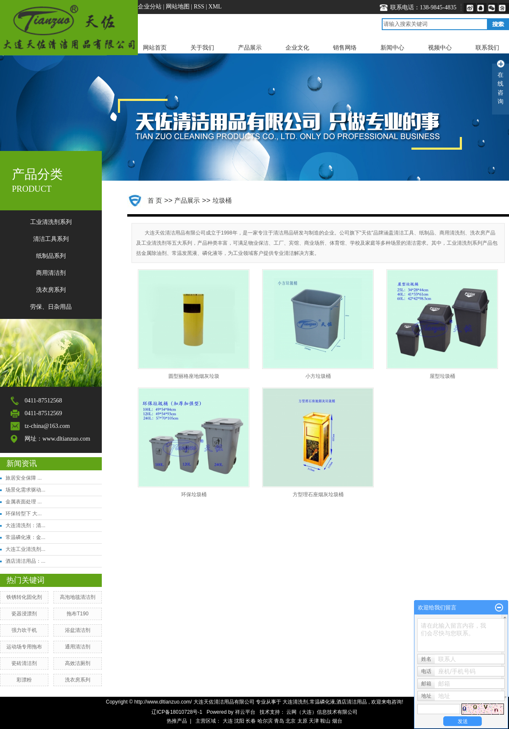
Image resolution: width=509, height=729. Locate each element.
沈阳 (239, 721)
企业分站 (150, 6)
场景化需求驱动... (25, 490)
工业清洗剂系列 (51, 222)
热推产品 (177, 721)
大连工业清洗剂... (25, 549)
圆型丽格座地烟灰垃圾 (193, 376)
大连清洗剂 (295, 702)
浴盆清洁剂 (77, 630)
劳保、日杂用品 (51, 307)
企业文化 (297, 47)
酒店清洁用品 (351, 702)
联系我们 (487, 47)
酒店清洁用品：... (25, 561)
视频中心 (440, 47)
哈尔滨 (265, 721)
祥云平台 (245, 712)
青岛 (279, 721)
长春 (251, 721)
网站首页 (155, 47)
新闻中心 (392, 47)
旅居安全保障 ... (24, 478)
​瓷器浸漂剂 (24, 614)
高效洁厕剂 (77, 663)
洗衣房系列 (51, 290)
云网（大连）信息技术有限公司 (322, 712)
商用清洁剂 (51, 273)
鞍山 (325, 721)
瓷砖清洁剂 (24, 663)
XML (214, 6)
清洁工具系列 (51, 239)
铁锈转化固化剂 (24, 597)
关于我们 (202, 47)
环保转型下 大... (24, 514)
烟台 (337, 721)
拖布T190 (77, 614)
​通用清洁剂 (77, 647)
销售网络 (345, 47)
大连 (228, 721)
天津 (314, 721)
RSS (199, 6)
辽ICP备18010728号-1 (176, 712)
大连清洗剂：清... (25, 525)
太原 (302, 721)
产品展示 (250, 47)
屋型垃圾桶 (442, 376)
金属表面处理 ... (24, 502)
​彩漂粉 (24, 680)
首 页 (155, 200)
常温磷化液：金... (25, 537)
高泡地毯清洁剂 (77, 597)
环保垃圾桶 (194, 494)
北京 (290, 721)
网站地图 (178, 6)
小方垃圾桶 (318, 376)
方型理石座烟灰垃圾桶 (318, 494)
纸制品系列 (51, 256)
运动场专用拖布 (24, 647)
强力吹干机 (24, 630)
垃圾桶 (222, 200)
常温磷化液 (322, 702)
